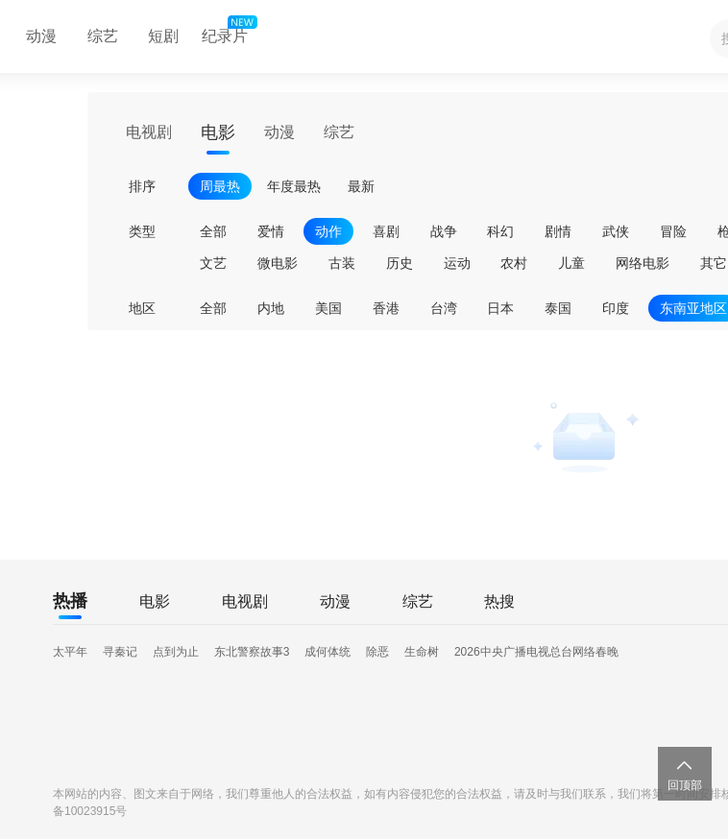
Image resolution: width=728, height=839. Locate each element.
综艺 (102, 36)
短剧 (163, 36)
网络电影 (642, 263)
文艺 (213, 263)
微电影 (277, 263)
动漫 (41, 36)
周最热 (220, 186)
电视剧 (149, 132)
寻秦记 (120, 652)
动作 (328, 231)
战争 (443, 231)
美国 (328, 308)
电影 (218, 132)
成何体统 (327, 652)
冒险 (673, 231)
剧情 (558, 231)
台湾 (443, 308)
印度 (615, 308)
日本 (500, 308)
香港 (386, 308)
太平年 (70, 652)
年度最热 (294, 186)
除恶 (377, 652)
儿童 (571, 263)
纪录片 (228, 31)
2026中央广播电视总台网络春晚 (536, 652)
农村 (513, 263)
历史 (399, 263)
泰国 (558, 308)
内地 (270, 308)
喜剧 (386, 231)
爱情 (270, 231)
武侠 (615, 231)
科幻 (500, 231)
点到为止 (176, 652)
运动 (457, 263)
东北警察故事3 (252, 652)
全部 (213, 231)
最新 (361, 186)
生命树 (421, 652)
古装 (341, 263)
